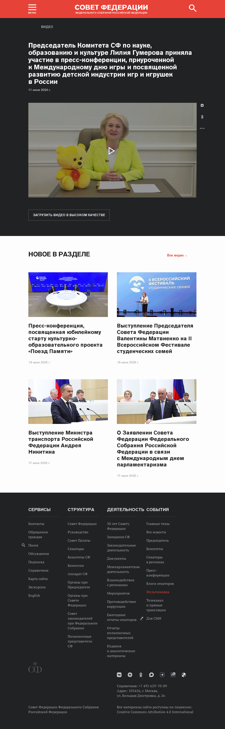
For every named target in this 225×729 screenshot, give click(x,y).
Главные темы (158, 523)
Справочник (38, 570)
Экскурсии (37, 587)
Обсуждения (38, 553)
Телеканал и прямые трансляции (156, 605)
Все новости (156, 532)
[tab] (202, 120)
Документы (116, 558)
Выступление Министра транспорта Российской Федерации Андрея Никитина (60, 442)
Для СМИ (153, 618)
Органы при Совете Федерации (78, 600)
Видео (47, 27)
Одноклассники (202, 117)
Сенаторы (76, 549)
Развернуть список (202, 128)
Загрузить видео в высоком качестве (69, 215)
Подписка (36, 562)
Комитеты (154, 549)
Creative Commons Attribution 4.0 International (155, 712)
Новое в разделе (59, 254)
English (34, 595)
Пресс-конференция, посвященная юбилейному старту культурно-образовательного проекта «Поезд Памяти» (65, 338)
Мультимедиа (157, 592)
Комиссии (76, 565)
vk (119, 674)
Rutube (173, 674)
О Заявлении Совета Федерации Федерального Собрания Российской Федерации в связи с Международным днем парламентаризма (153, 448)
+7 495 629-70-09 (152, 686)
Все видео (175, 255)
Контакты (36, 523)
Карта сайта (38, 578)
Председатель (157, 540)
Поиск (33, 545)
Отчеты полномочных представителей (120, 633)
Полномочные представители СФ (80, 641)
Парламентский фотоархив (183, 675)
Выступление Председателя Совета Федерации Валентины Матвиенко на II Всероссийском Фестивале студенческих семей (155, 338)
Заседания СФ (118, 537)
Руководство (78, 532)
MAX (151, 674)
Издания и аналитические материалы (121, 651)
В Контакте (202, 105)
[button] (32, 9)
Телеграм (162, 674)
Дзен (130, 674)
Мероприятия (118, 593)
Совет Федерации (82, 523)
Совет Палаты (79, 540)
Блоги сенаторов (160, 583)
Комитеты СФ (79, 557)
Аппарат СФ (78, 574)
